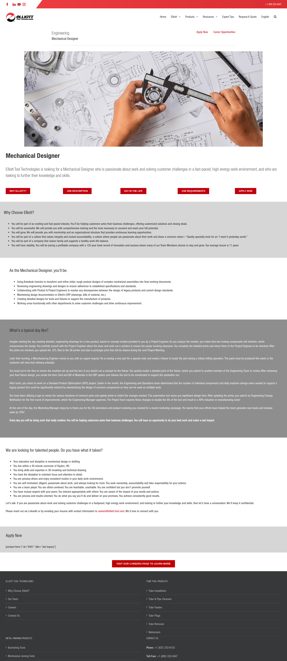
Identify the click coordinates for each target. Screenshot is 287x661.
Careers (12, 607)
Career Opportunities (224, 32)
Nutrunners (154, 632)
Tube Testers (155, 607)
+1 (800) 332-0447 (167, 656)
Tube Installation (157, 590)
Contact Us (14, 615)
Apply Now (202, 32)
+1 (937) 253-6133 (164, 647)
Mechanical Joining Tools (21, 656)
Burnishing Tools (16, 647)
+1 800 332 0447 (273, 4)
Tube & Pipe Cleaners (160, 599)
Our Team (13, 599)
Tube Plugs (154, 615)
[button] (275, 17)
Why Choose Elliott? (18, 590)
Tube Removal (156, 624)
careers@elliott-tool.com (111, 511)
